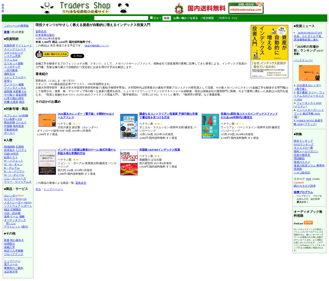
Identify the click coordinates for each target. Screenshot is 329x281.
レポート (26, 205)
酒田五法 (9, 73)
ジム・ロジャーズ (15, 178)
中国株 (8, 126)
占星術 (14, 102)
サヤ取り (9, 94)
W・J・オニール (14, 174)
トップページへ (53, 189)
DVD (19, 199)
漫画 (6, 216)
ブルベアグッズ (13, 254)
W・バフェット (13, 160)
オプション (11, 115)
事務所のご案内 (13, 268)
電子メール (11, 264)
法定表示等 (11, 271)
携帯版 (3, 8)
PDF (308, 178)
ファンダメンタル (15, 87)
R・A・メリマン (14, 171)
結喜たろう (11, 157)
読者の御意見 (302, 155)
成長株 (8, 91)
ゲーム (14, 216)
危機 (6, 102)
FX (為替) (10, 119)
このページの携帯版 (16, 25)
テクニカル (11, 59)
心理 (6, 98)
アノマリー (11, 84)
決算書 (17, 91)
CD (25, 199)
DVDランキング (304, 144)
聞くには (11, 223)
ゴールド (21, 122)
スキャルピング (13, 52)
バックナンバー (303, 60)
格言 (22, 102)
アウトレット (12, 226)
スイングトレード (15, 49)
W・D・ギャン (13, 164)
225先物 (23, 115)
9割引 (24, 226)
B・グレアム (12, 167)
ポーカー (9, 133)
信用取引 (9, 243)
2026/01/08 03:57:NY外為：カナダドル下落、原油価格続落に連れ (309, 36)
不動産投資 (11, 129)
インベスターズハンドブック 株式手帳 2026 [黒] (309, 113)
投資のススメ (302, 162)
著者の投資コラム (305, 165)
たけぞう (21, 150)
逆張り (8, 80)
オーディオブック (15, 220)
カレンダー (11, 195)
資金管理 (21, 94)
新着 (6, 32)
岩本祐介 (9, 150)
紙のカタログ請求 (305, 185)
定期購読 (15, 209)
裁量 (21, 84)
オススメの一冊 (303, 147)
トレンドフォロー (15, 77)
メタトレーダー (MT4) (17, 202)
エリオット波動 (13, 63)
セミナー (9, 199)
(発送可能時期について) (96, 45)
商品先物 (9, 122)
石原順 (20, 146)
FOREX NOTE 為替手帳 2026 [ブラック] (308, 122)
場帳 (22, 216)
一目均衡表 (11, 70)
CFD (19, 119)
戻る (38, 189)
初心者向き (17, 240)
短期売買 (9, 45)
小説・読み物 (12, 213)
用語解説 (299, 158)
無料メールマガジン (306, 151)
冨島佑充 (40, 31)
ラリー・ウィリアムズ (17, 181)
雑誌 (6, 209)
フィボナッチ (12, 66)
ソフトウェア (12, 205)
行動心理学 (17, 98)
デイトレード (24, 45)
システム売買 (12, 56)
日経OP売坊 (11, 153)
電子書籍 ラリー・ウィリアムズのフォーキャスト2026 (309, 96)
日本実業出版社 (45, 35)
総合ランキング (303, 140)
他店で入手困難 (13, 250)
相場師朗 (9, 146)
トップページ (12, 261)
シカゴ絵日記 (302, 172)
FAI (24, 91)
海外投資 (18, 126)
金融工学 (9, 247)
